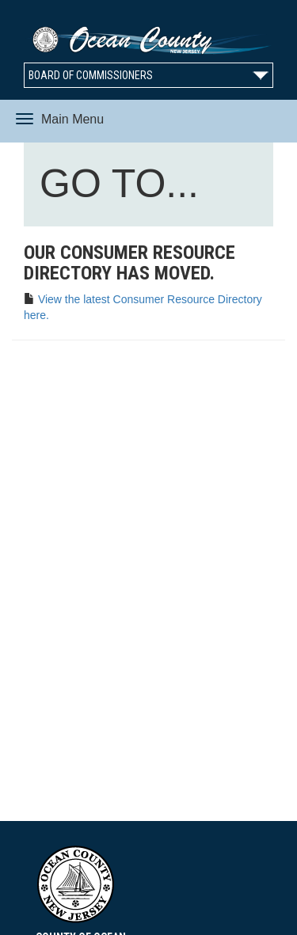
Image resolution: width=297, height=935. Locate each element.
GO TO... (123, 187)
